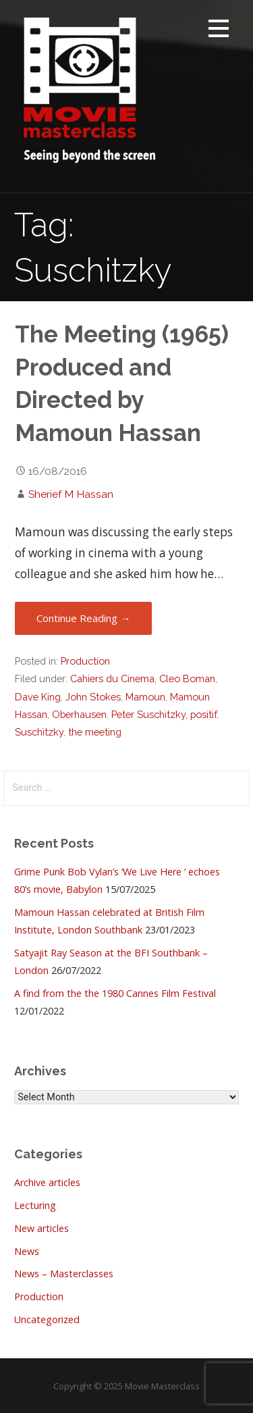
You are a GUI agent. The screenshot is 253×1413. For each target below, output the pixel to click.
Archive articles (47, 1182)
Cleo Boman (187, 678)
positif (203, 714)
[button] (219, 31)
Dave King (38, 696)
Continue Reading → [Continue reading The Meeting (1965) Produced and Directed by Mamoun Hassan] (83, 618)
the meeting (94, 732)
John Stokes (93, 696)
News (26, 1251)
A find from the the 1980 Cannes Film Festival (115, 993)
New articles (41, 1228)
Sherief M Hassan (70, 494)
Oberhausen (79, 714)
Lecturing (35, 1205)
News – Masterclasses (63, 1273)
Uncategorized (47, 1319)
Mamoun (145, 696)
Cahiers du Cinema (112, 678)
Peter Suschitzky (148, 714)
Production (85, 661)
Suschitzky (39, 732)
